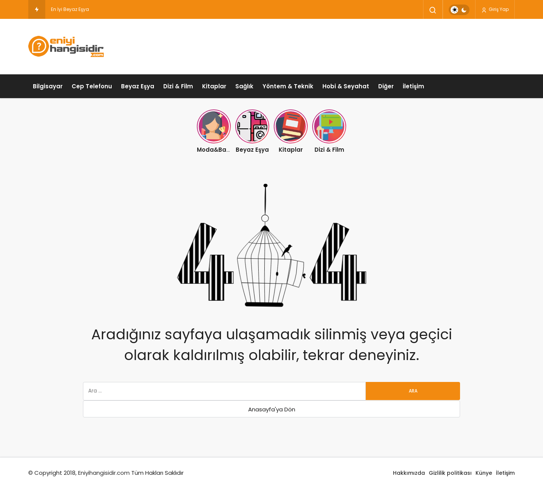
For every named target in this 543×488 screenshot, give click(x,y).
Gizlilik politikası (450, 473)
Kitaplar (214, 86)
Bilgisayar (48, 86)
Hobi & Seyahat (345, 86)
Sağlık (244, 86)
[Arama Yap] (432, 10)
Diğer (386, 86)
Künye (484, 473)
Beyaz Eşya (137, 86)
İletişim (413, 86)
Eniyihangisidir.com (104, 473)
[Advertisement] (377, 45)
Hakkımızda (409, 473)
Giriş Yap (495, 9)
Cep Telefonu (92, 86)
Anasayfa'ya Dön (271, 409)
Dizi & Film (178, 86)
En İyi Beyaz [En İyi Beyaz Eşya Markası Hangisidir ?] (64, 9)
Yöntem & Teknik (287, 86)
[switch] (459, 10)
